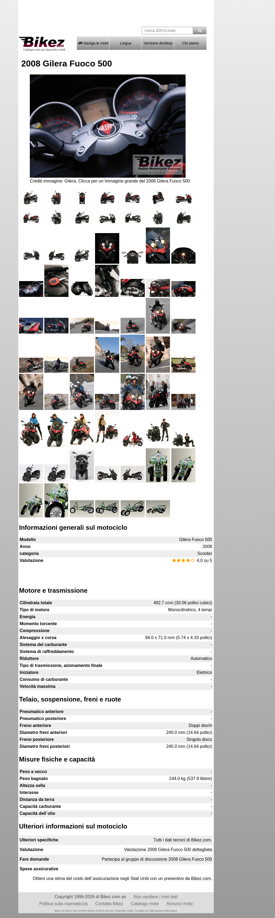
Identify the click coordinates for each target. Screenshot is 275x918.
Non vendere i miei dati (155, 896)
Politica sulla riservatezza (63, 903)
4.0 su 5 (204, 560)
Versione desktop (158, 43)
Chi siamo (190, 43)
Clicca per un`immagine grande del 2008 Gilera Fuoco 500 (134, 181)
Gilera (55, 63)
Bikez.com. (201, 878)
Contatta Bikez (109, 903)
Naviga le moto (93, 43)
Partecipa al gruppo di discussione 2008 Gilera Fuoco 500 (157, 859)
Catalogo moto (145, 903)
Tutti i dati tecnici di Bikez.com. (183, 840)
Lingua (125, 43)
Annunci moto (180, 903)
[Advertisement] (116, 572)
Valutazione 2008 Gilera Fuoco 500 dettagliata (168, 849)
